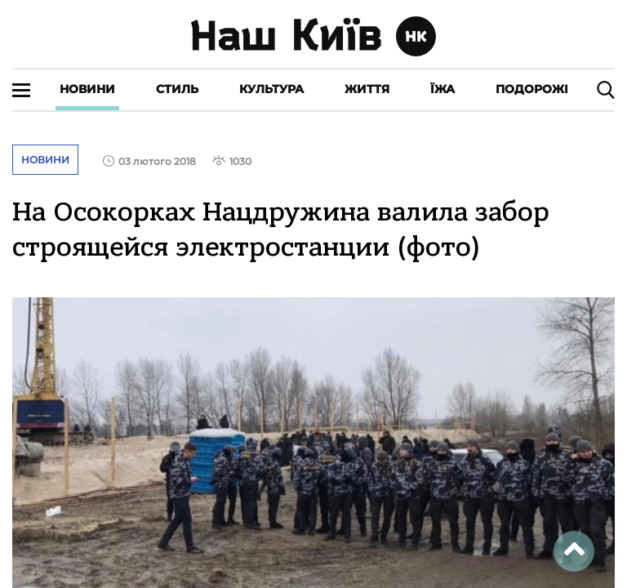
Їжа (442, 89)
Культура (271, 89)
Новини (87, 89)
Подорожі (532, 89)
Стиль (177, 89)
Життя (367, 89)
